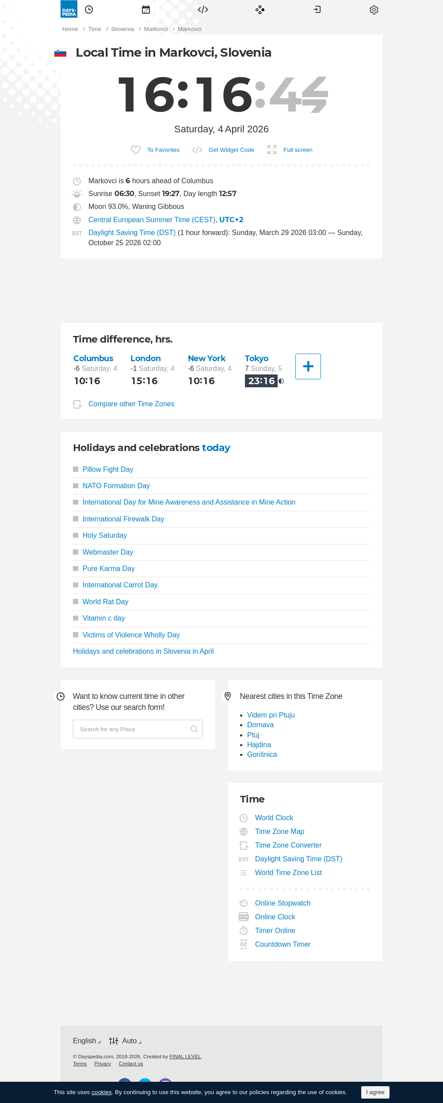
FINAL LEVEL (185, 1056)
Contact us (131, 1063)
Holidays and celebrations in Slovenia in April (143, 651)
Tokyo (257, 358)
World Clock (274, 817)
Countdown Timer (283, 944)
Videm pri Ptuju (271, 715)
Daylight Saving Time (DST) (132, 232)
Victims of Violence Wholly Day (126, 635)
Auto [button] (129, 1041)
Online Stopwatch (283, 903)
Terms (80, 1063)
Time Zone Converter (289, 845)
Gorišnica (262, 754)
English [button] (84, 1041)
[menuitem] (88, 9)
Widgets (203, 9)
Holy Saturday (100, 535)
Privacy (103, 1063)
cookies (102, 1092)
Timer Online (275, 930)
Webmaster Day (103, 552)
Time (88, 9)
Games (260, 9)
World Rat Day (100, 601)
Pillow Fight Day (103, 469)
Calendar (145, 9)
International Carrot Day (115, 585)
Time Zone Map (280, 831)
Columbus (93, 358)
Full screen (298, 150)
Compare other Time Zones (131, 404)
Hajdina (259, 744)
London (145, 358)
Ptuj (253, 735)
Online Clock (275, 917)
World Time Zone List (289, 872)
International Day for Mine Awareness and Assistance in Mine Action (184, 502)
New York (207, 358)
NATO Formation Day (111, 486)
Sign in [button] (317, 9)
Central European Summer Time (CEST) (151, 220)
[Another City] (308, 366)
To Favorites (163, 150)
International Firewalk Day (118, 519)
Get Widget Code (231, 150)
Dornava (260, 725)
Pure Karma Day (104, 568)
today (216, 448)
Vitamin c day (99, 618)
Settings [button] (374, 9)
